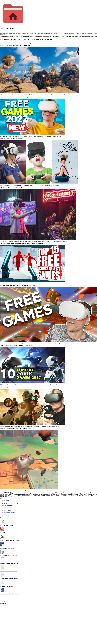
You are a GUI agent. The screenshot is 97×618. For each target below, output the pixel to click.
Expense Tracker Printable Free (8, 571)
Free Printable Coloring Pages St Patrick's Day (12, 555)
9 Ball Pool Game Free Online (7, 505)
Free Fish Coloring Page (6, 525)
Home (3, 598)
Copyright (4, 601)
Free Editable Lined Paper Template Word (9, 512)
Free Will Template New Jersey (7, 514)
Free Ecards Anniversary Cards (7, 500)
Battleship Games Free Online (7, 515)
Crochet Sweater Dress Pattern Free (9, 594)
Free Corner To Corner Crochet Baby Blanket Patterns (11, 503)
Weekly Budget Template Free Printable (10, 578)
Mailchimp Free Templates (7, 548)
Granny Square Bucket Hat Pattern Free (8, 508)
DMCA (3, 599)
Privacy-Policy (4, 600)
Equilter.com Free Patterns (6, 510)
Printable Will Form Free (7, 586)
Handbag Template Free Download (9, 563)
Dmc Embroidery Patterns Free (7, 507)
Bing (5, 603)
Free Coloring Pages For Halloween (9, 540)
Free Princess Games (5, 533)
